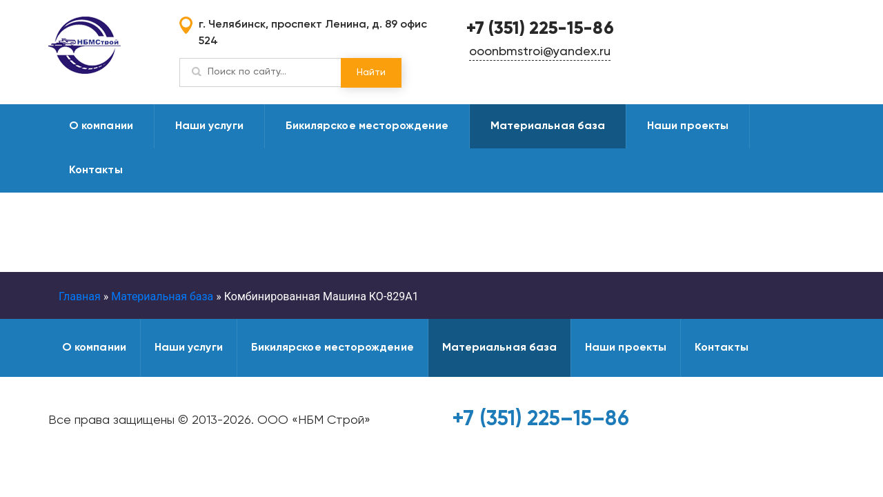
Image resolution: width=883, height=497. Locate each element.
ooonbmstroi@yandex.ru (540, 52)
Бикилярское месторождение (367, 126)
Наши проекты (687, 126)
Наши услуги (209, 126)
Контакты (96, 170)
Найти (371, 72)
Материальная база (547, 126)
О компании (101, 126)
